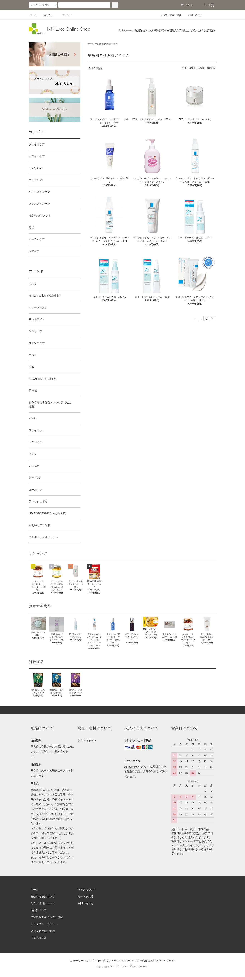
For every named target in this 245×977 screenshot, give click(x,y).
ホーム (33, 15)
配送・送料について (43, 903)
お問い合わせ (193, 15)
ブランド (65, 15)
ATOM (42, 937)
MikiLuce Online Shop (68, 29)
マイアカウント (87, 889)
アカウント (184, 5)
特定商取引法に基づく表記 (47, 917)
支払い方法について (43, 896)
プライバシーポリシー (44, 923)
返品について (39, 910)
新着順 (211, 67)
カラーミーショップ (82, 960)
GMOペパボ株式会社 (137, 960)
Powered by (122, 967)
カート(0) (206, 5)
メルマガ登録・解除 (168, 15)
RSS (33, 937)
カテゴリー (47, 15)
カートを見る (86, 896)
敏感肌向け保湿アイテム (107, 44)
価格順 (201, 67)
